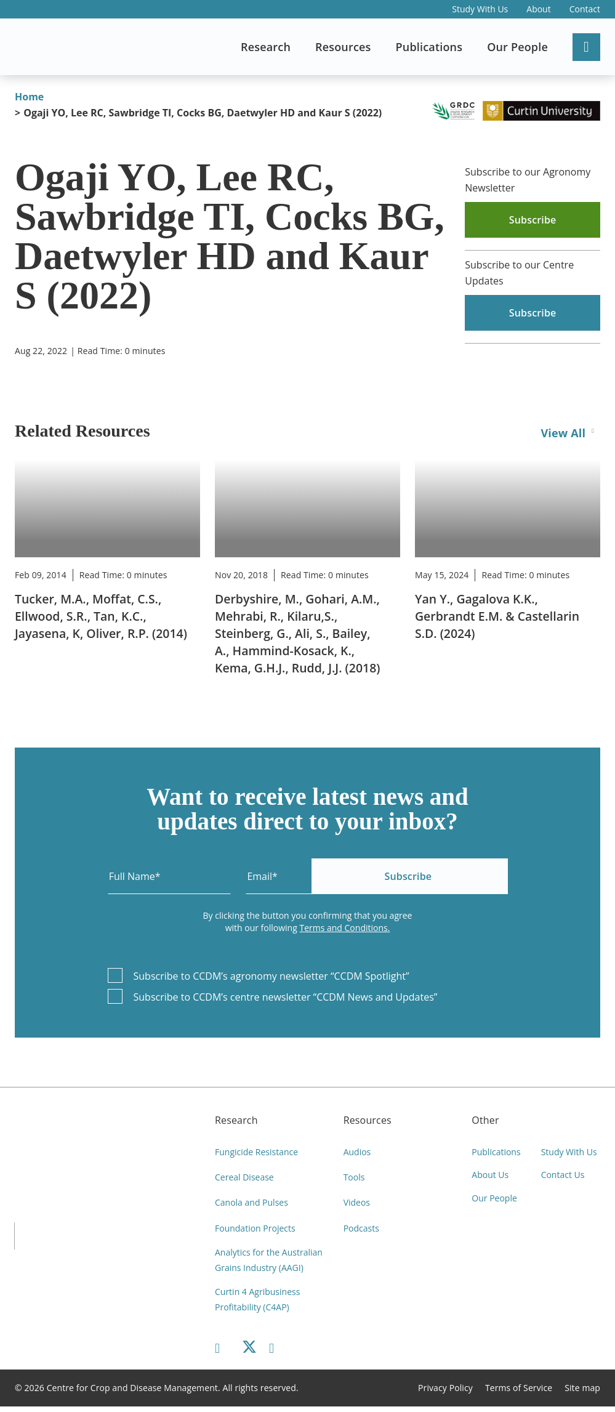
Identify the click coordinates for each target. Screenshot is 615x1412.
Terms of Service (518, 1393)
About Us (490, 1178)
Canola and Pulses (251, 1203)
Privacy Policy (445, 1393)
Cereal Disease (244, 1178)
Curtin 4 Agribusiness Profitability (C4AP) (257, 1304)
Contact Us (563, 1178)
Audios (357, 1152)
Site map (582, 1393)
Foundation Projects (255, 1229)
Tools (354, 1178)
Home (29, 96)
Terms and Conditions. (344, 928)
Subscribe (444, 876)
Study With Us (480, 9)
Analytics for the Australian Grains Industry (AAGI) (269, 1263)
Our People (494, 1203)
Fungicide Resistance (256, 1152)
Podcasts (361, 1229)
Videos (357, 1203)
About (538, 9)
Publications (496, 1152)
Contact (584, 9)
